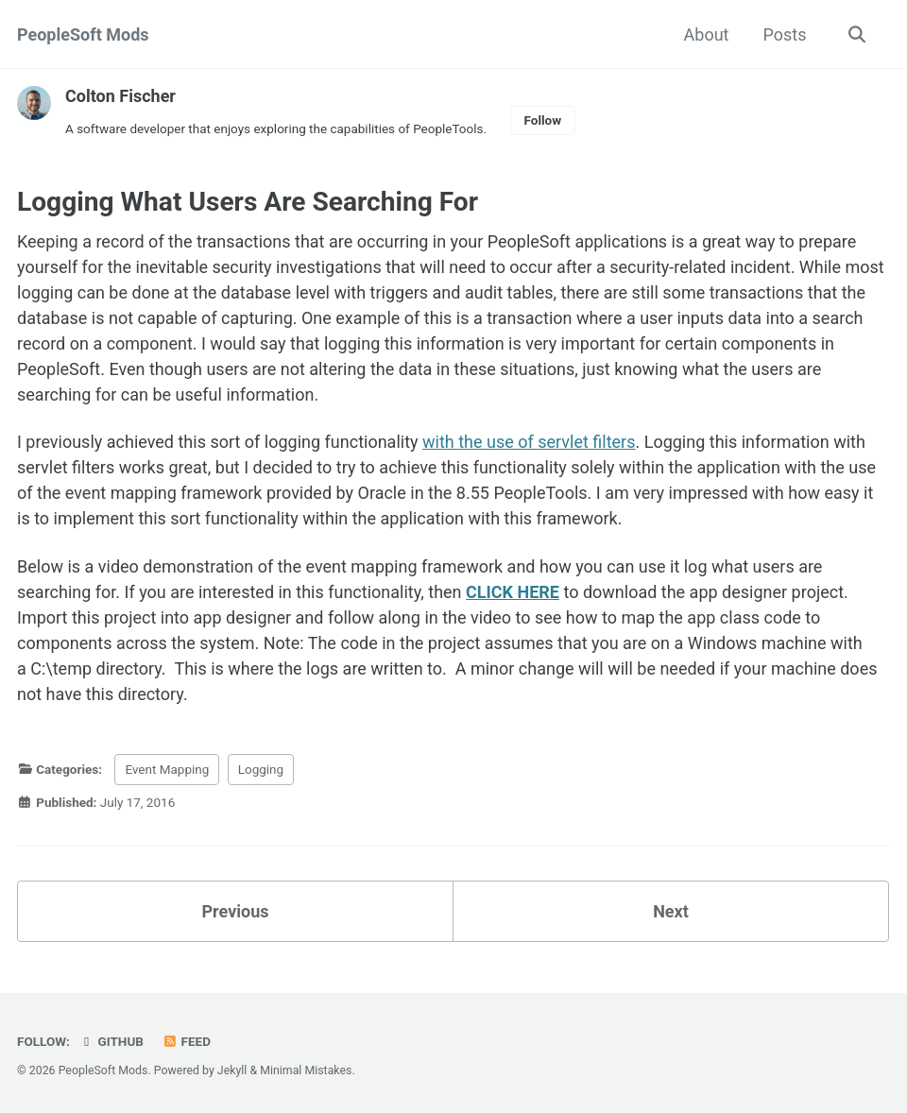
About (706, 34)
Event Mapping (167, 769)
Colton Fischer (120, 96)
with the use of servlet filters (528, 442)
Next (671, 911)
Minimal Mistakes (305, 1070)
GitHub (111, 1041)
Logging (260, 769)
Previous (235, 911)
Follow (543, 120)
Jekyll (232, 1070)
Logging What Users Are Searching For (247, 201)
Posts (785, 34)
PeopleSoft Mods (83, 34)
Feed (186, 1041)
